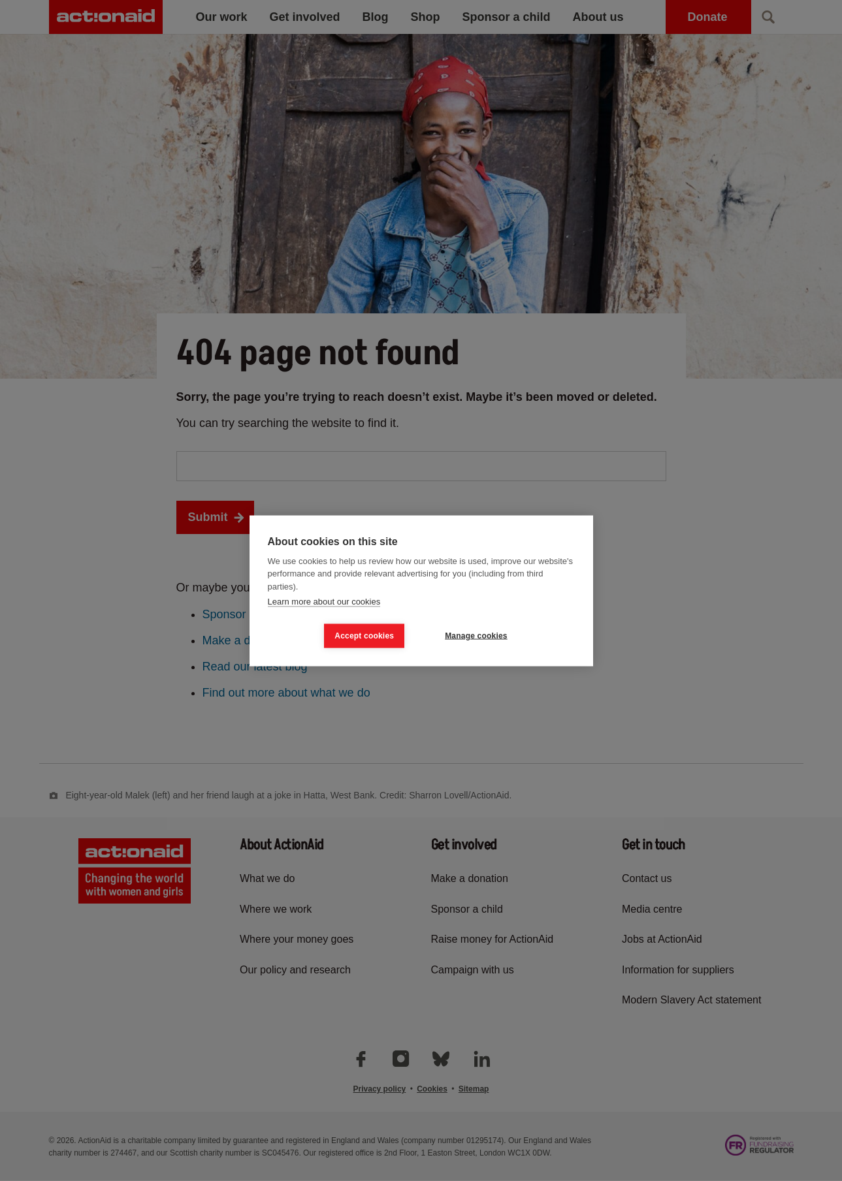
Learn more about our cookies (324, 601)
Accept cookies (364, 635)
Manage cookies (476, 635)
